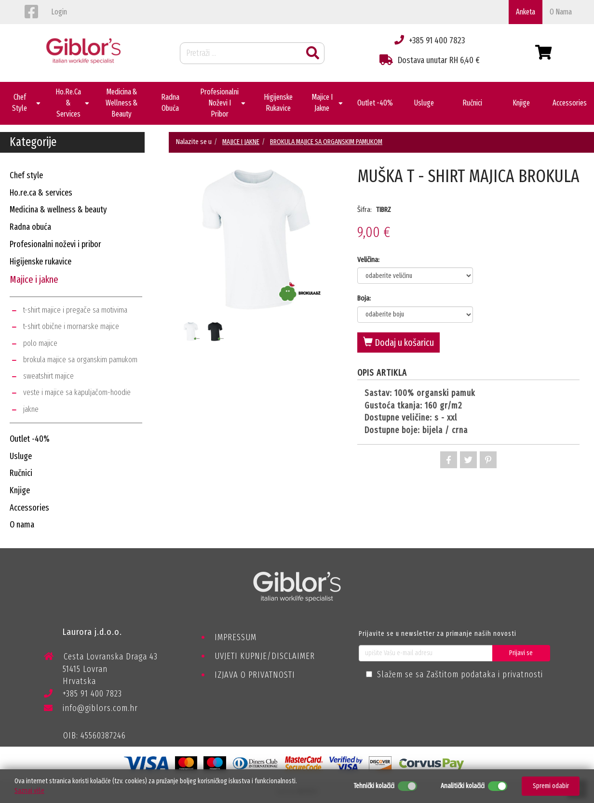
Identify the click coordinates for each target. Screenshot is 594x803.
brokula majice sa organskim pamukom (80, 360)
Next (335, 256)
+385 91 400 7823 (83, 695)
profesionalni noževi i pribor (55, 244)
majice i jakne (34, 279)
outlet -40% (30, 439)
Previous (176, 256)
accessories (29, 507)
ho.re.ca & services (41, 192)
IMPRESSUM (235, 637)
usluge (21, 456)
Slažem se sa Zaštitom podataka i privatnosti (460, 674)
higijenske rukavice (40, 261)
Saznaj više (29, 791)
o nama (561, 11)
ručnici (21, 473)
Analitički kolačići (463, 786)
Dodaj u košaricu (398, 342)
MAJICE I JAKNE (240, 141)
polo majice (40, 343)
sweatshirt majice (48, 376)
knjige (20, 490)
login (59, 11)
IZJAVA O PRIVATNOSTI (255, 675)
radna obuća (30, 227)
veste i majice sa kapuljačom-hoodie (77, 392)
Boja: (364, 298)
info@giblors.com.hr (91, 708)
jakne (31, 409)
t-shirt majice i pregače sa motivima (75, 310)
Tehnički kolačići (373, 786)
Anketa (525, 11)
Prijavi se (521, 653)
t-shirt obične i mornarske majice (71, 326)
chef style (26, 175)
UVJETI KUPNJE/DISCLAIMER (265, 656)
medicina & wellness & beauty (58, 209)
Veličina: (368, 259)
